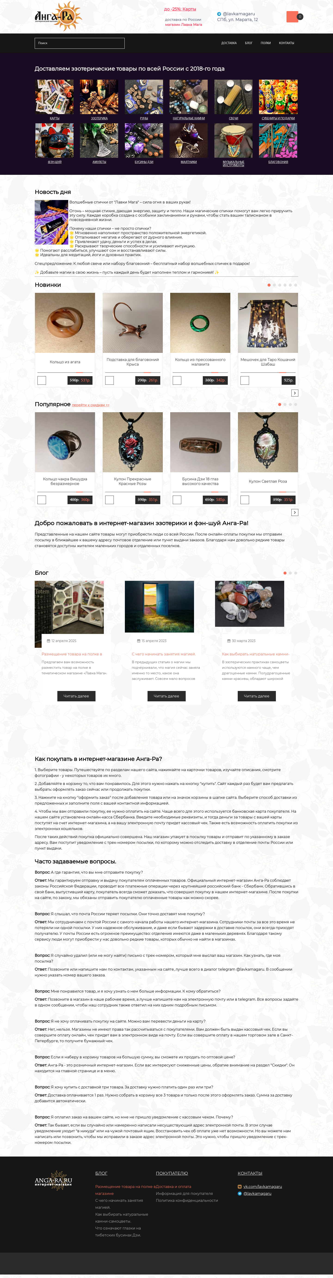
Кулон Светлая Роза (268, 481)
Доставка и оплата (173, 1190)
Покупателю (172, 1176)
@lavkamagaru (257, 1197)
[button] (269, 285)
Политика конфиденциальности (187, 1204)
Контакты (286, 43)
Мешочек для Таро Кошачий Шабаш (267, 361)
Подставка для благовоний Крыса (133, 361)
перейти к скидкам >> (90, 405)
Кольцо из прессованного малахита (200, 361)
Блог (249, 43)
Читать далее (76, 699)
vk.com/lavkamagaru (263, 1190)
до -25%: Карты (180, 9)
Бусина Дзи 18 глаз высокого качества (200, 481)
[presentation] (294, 393)
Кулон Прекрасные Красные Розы (132, 481)
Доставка (229, 43)
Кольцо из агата (65, 362)
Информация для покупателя (184, 1197)
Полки (266, 43)
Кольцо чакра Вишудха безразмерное (65, 481)
